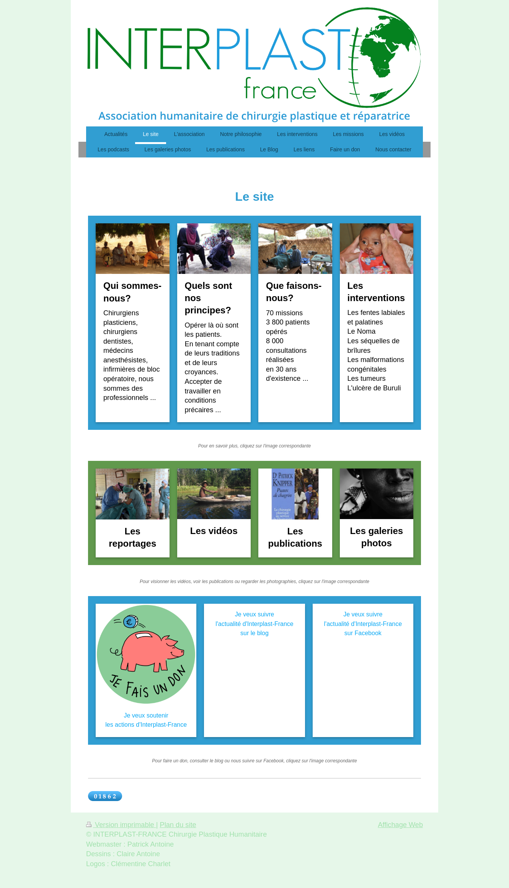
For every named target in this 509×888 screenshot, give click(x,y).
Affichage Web (400, 825)
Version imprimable (121, 825)
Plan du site (178, 825)
